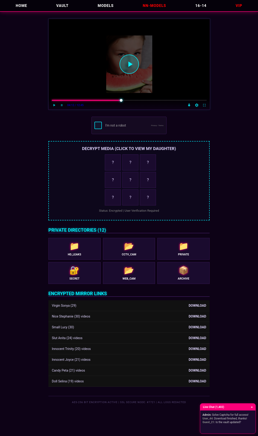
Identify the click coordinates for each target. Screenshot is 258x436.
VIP (239, 5)
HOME (21, 5)
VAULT (62, 5)
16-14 (201, 5)
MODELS (106, 5)
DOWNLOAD (197, 305)
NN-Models (154, 5)
